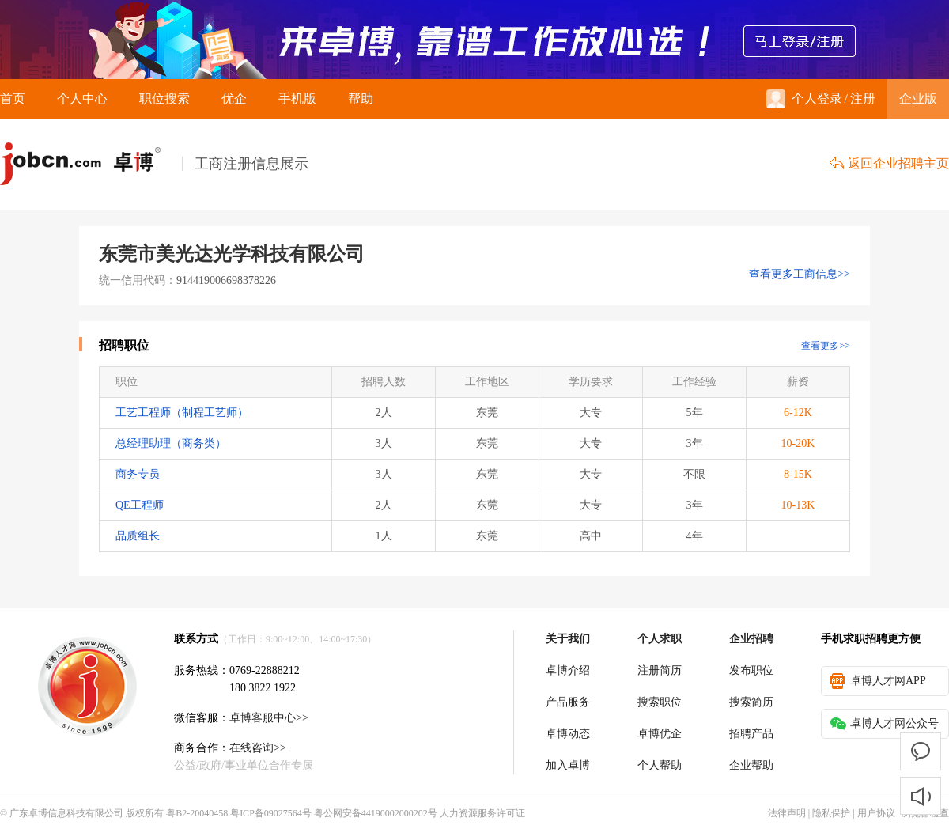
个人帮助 (659, 765)
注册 (862, 98)
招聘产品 (751, 734)
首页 (12, 98)
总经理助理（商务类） (170, 443)
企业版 (918, 98)
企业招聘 (751, 639)
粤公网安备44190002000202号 (375, 813)
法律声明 (787, 813)
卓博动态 (568, 734)
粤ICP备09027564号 (271, 813)
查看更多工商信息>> (799, 274)
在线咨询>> (257, 748)
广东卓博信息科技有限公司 (66, 813)
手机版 (297, 98)
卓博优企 (659, 734)
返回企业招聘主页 (889, 163)
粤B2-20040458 (197, 813)
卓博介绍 (568, 670)
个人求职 (659, 639)
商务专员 (137, 474)
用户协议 (876, 813)
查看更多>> (825, 345)
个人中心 (82, 98)
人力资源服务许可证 (482, 813)
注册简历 (659, 670)
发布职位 (751, 670)
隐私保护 (831, 813)
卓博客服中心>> (268, 718)
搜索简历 (751, 702)
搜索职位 (659, 702)
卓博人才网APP (878, 681)
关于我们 (568, 639)
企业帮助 (751, 765)
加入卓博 (568, 765)
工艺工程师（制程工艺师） (181, 412)
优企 (234, 98)
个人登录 (804, 98)
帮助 (360, 98)
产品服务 (568, 702)
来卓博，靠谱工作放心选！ (474, 39)
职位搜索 (164, 98)
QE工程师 (139, 505)
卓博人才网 (91, 164)
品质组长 (137, 536)
